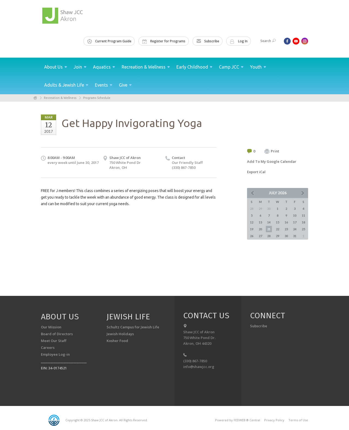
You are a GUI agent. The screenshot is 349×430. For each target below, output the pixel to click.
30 (286, 236)
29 (277, 236)
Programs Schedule (96, 97)
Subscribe (207, 41)
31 (294, 236)
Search (268, 41)
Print (271, 151)
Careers (48, 347)
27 (260, 236)
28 (268, 236)
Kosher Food (117, 340)
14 (268, 222)
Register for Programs (163, 41)
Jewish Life (128, 317)
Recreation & (146, 66)
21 (268, 229)
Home (35, 98)
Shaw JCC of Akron (125, 157)
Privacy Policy (274, 420)
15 (277, 222)
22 (277, 229)
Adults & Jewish (66, 85)
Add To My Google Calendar (271, 161)
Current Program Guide (109, 41)
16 (286, 222)
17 (294, 222)
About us (60, 317)
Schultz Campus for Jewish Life (133, 327)
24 (294, 229)
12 (251, 222)
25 (303, 229)
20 (260, 229)
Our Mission (51, 327)
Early (194, 66)
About (55, 66)
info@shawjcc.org (198, 366)
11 (303, 215)
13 (260, 222)
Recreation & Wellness (60, 97)
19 (251, 229)
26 (251, 236)
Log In (239, 41)
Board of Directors (57, 333)
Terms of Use (298, 420)
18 (303, 222)
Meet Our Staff (53, 340)
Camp (231, 66)
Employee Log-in (55, 354)
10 (294, 215)
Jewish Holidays (120, 333)
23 (286, 229)
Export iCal (256, 171)
